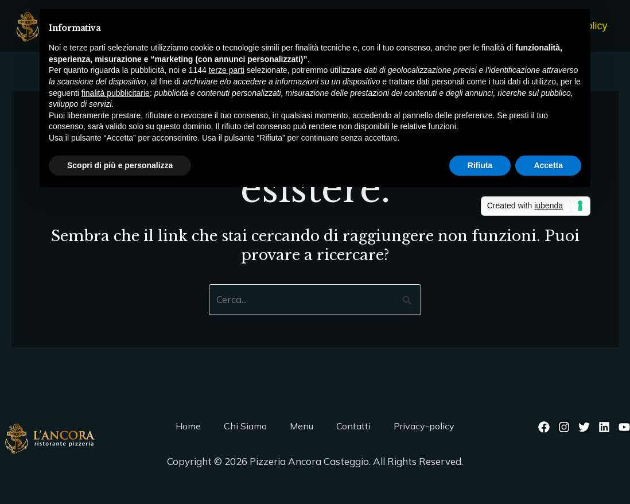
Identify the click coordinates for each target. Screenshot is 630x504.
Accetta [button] (548, 165)
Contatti (353, 426)
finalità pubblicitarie (115, 93)
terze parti (226, 70)
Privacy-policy (424, 426)
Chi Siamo (245, 426)
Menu (301, 426)
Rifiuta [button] (480, 165)
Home (188, 426)
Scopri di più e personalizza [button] (120, 165)
